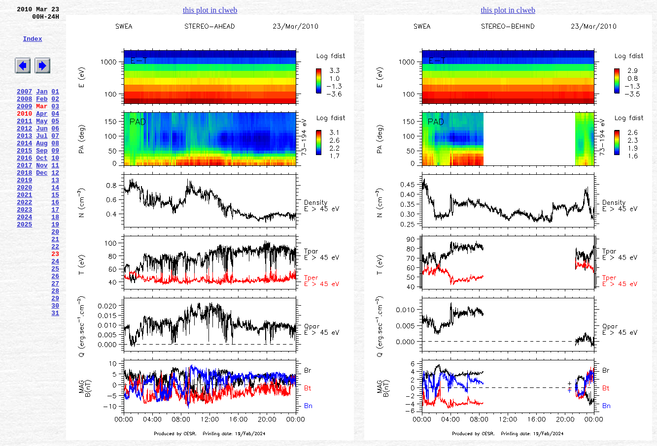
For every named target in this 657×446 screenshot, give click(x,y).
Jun (41, 150)
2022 (24, 238)
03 (55, 123)
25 (55, 318)
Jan (41, 105)
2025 (24, 265)
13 (55, 212)
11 (55, 194)
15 (55, 229)
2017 (24, 194)
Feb (41, 114)
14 (55, 221)
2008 (24, 114)
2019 (24, 212)
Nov (41, 194)
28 (55, 345)
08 (55, 167)
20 (55, 274)
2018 (24, 203)
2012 (24, 150)
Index (32, 45)
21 (55, 283)
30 (55, 362)
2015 (24, 176)
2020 (24, 221)
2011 (24, 141)
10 (55, 185)
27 (55, 336)
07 (55, 159)
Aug (41, 167)
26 (55, 327)
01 (55, 105)
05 (55, 141)
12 (55, 203)
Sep (41, 176)
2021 (24, 229)
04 (55, 132)
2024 (24, 256)
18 (55, 256)
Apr (41, 132)
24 (55, 309)
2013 (24, 159)
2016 (24, 185)
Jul (41, 159)
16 (55, 238)
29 (55, 354)
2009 (24, 123)
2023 (24, 247)
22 (55, 291)
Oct (41, 185)
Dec (41, 203)
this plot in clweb (210, 10)
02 (55, 114)
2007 (24, 105)
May (41, 141)
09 (55, 176)
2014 (24, 167)
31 (55, 371)
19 (55, 265)
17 (55, 247)
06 (55, 150)
